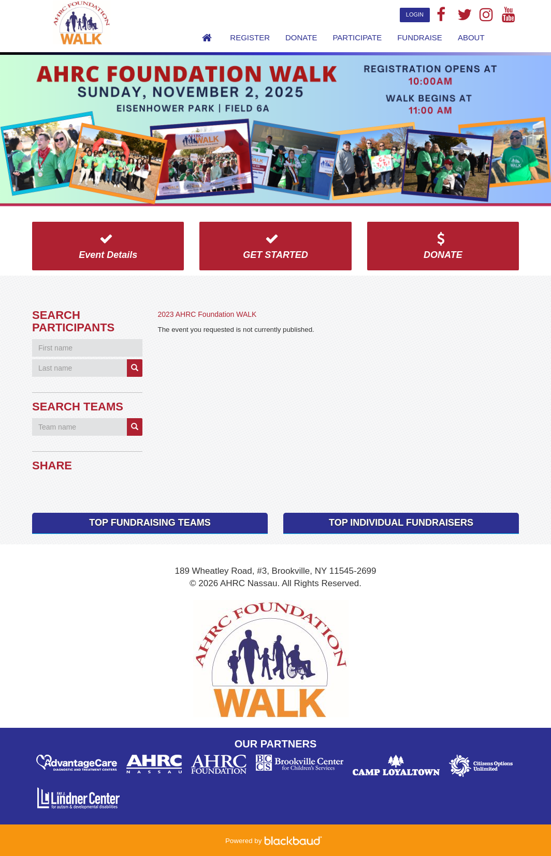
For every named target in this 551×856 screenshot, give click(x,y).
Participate (357, 37)
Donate (301, 37)
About (471, 37)
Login (415, 14)
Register (250, 37)
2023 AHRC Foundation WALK (207, 314)
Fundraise (419, 37)
